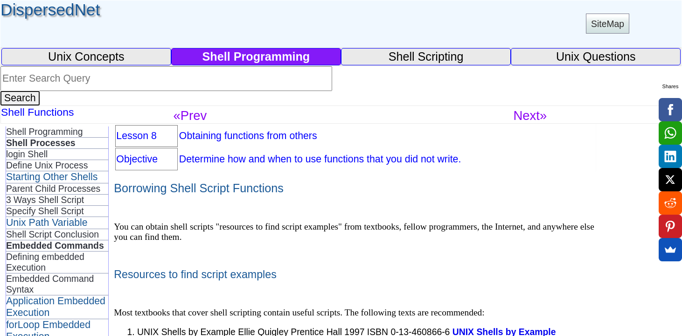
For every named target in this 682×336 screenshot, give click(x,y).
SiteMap (607, 24)
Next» (530, 115)
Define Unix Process (47, 165)
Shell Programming (44, 131)
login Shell (27, 154)
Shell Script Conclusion (52, 234)
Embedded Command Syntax (50, 283)
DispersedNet (50, 9)
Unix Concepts (86, 56)
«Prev (190, 115)
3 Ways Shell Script (45, 200)
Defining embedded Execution (45, 262)
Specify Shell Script (45, 211)
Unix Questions (596, 56)
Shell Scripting (426, 56)
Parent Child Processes (53, 188)
